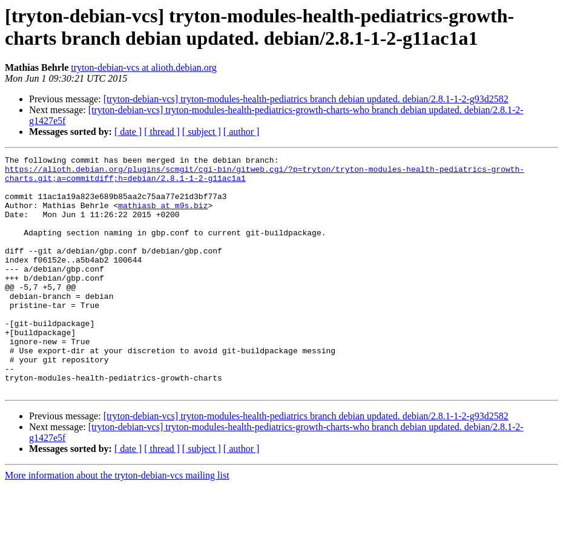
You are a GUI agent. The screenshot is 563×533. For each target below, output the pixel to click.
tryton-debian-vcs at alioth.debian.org (144, 67)
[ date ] (128, 131)
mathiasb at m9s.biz (163, 216)
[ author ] (241, 131)
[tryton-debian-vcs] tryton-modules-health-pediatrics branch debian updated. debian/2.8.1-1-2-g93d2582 (306, 99)
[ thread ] (162, 131)
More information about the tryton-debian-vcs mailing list (117, 522)
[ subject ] (201, 131)
